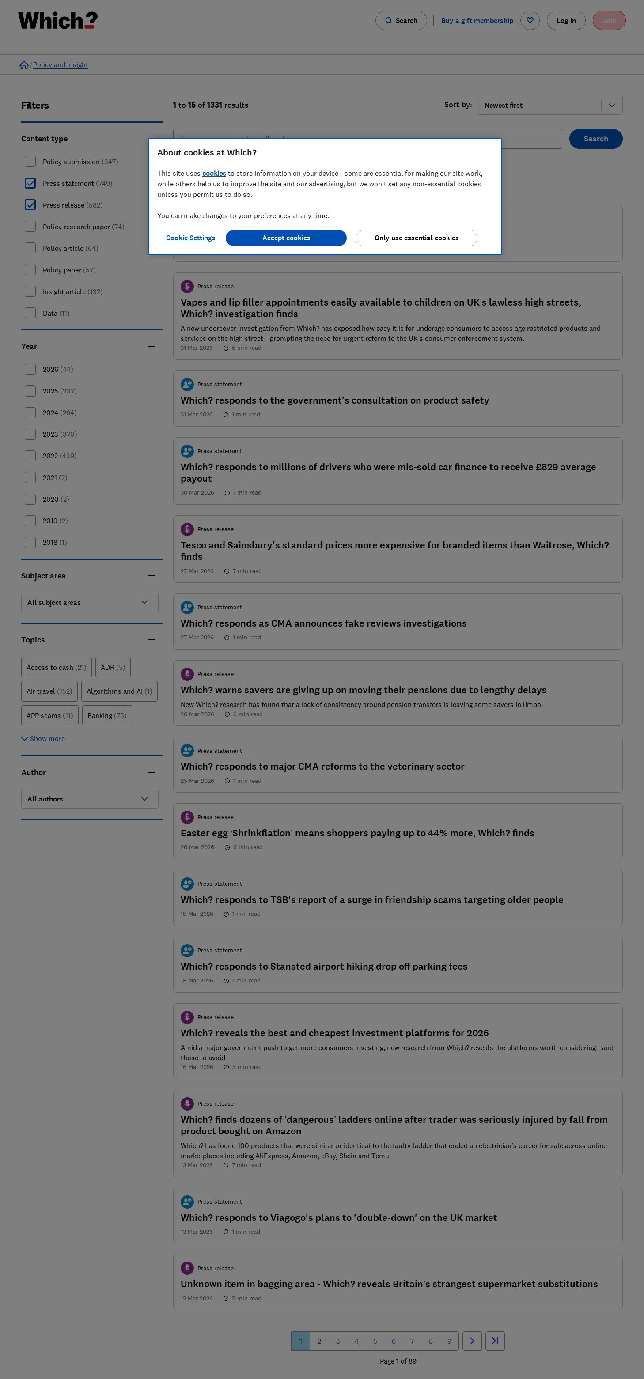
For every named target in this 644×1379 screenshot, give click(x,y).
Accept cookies (286, 237)
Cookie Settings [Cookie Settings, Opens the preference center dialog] (191, 237)
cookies (214, 173)
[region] (325, 196)
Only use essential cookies (417, 237)
